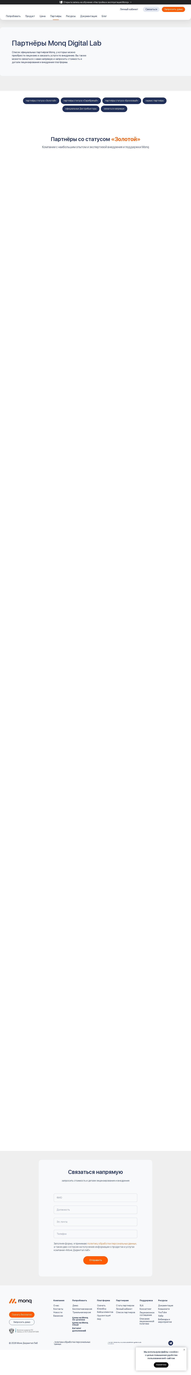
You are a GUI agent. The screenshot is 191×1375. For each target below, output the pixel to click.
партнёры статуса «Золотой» (41, 100)
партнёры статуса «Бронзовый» (121, 100)
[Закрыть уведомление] (184, 1349)
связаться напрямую (114, 108)
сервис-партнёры (154, 100)
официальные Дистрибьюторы (81, 108)
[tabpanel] (95, 2)
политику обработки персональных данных (111, 1243)
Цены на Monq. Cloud (80, 1323)
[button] (151, 9)
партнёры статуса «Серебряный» (81, 100)
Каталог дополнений (79, 1329)
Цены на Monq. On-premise (80, 1318)
